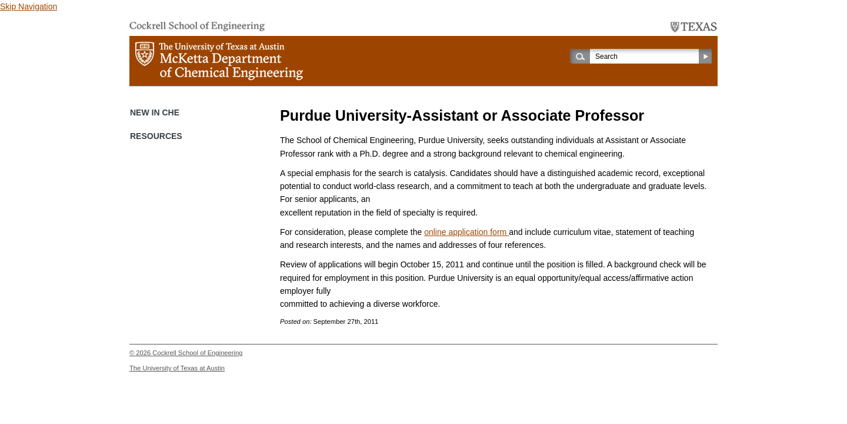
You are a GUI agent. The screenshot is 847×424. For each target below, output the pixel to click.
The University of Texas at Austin (177, 368)
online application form (466, 232)
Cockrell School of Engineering (197, 352)
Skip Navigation (28, 6)
